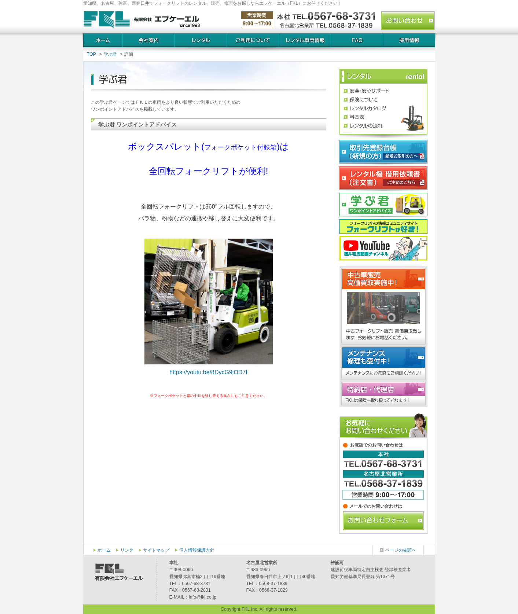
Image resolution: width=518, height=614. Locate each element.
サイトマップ (156, 550)
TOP (91, 54)
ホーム (104, 550)
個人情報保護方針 (196, 550)
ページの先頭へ (400, 550)
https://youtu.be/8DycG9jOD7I (208, 372)
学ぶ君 (110, 54)
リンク (126, 550)
